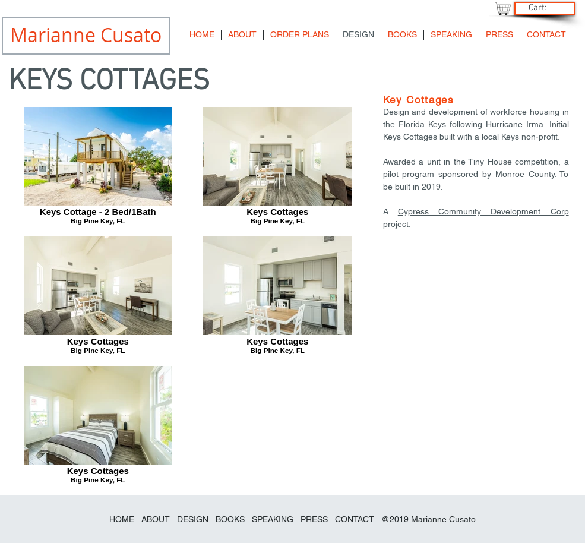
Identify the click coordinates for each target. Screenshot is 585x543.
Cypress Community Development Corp (483, 211)
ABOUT (155, 519)
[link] (543, 7)
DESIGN (192, 519)
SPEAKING (272, 519)
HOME (121, 519)
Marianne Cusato (443, 519)
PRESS (314, 519)
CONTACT (354, 519)
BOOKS (231, 519)
